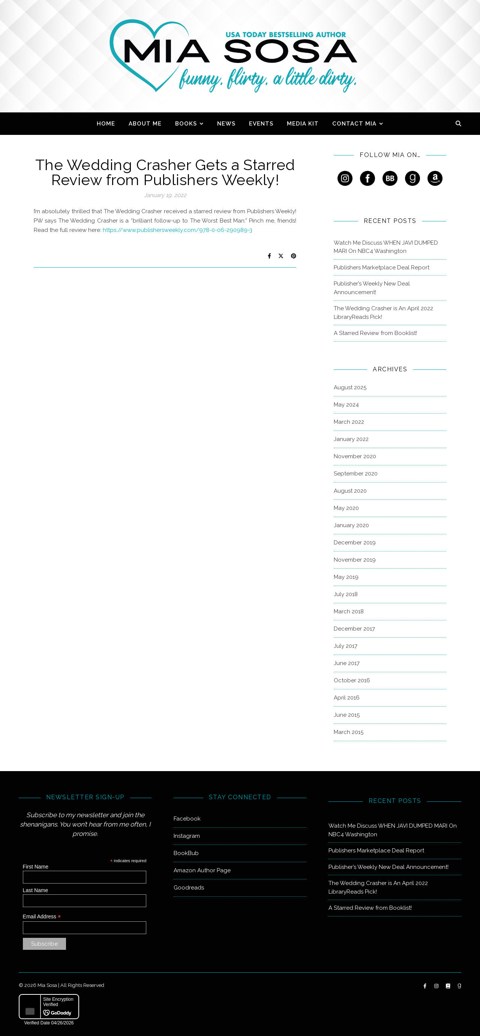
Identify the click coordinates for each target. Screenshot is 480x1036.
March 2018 (349, 611)
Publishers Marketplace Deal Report (381, 267)
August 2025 (350, 387)
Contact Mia (354, 123)
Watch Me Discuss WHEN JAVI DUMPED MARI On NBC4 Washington (386, 247)
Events (261, 123)
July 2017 (345, 646)
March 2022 (349, 422)
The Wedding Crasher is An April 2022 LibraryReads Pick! (383, 312)
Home (106, 123)
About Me (145, 123)
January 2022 (351, 439)
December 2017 (354, 628)
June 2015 (347, 715)
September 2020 (356, 473)
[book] (448, 986)
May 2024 (346, 404)
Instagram (187, 836)
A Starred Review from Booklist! (375, 333)
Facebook (187, 818)
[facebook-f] (425, 986)
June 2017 (347, 663)
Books (186, 123)
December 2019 (355, 542)
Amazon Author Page (202, 870)
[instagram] (437, 986)
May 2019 (346, 577)
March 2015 (348, 732)
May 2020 (346, 508)
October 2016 (352, 680)
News (226, 123)
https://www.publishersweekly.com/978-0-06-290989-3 (177, 230)
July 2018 (346, 594)
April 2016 (347, 697)
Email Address (42, 916)
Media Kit (303, 123)
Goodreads (189, 887)
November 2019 (355, 559)
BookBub (186, 853)
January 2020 (351, 525)
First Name (35, 867)
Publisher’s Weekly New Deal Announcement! (372, 288)
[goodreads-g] (459, 986)
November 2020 (355, 456)
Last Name (35, 890)
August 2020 (350, 490)
